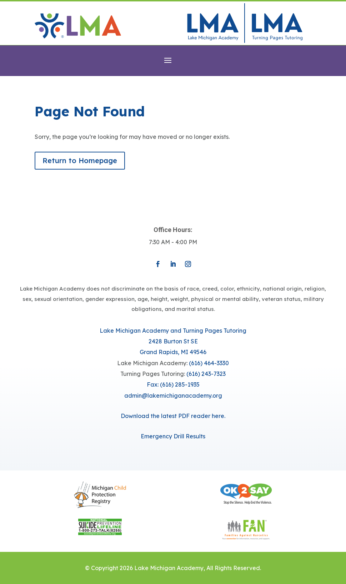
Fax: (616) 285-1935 (173, 384)
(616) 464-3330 (209, 363)
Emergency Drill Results (173, 436)
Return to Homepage (79, 160)
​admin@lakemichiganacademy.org (173, 395)
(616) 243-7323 (206, 373)
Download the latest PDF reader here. (173, 415)
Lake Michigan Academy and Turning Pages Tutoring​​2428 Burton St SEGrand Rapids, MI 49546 (173, 341)
